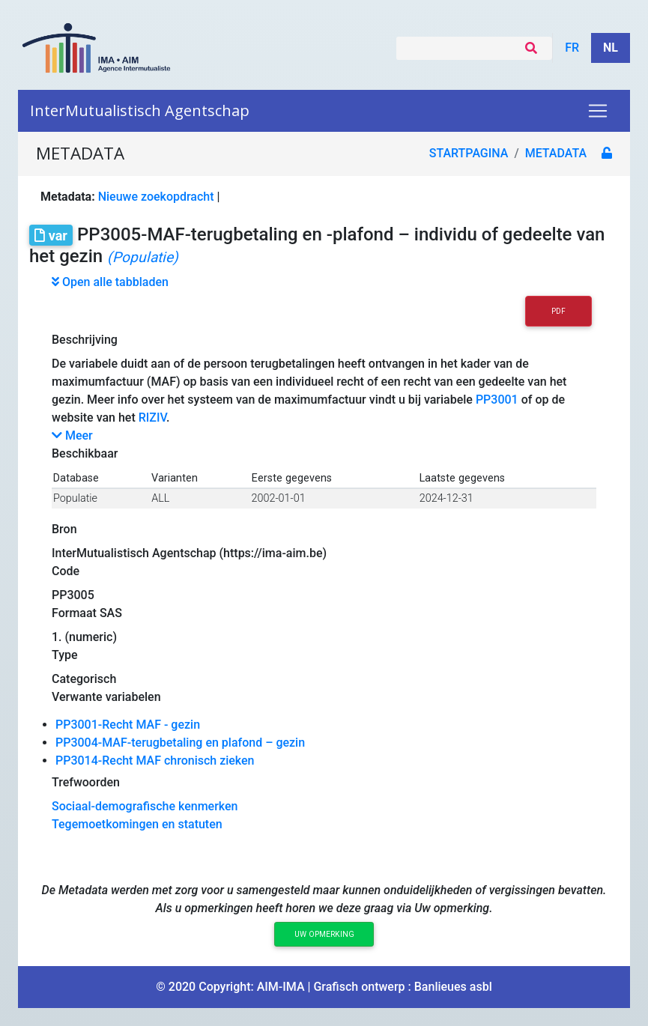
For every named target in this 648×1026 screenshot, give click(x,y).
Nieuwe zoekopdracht (156, 196)
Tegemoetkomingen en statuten (137, 824)
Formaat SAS (87, 613)
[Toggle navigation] (598, 111)
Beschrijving (85, 340)
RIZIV (152, 417)
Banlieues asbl (453, 987)
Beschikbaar (85, 453)
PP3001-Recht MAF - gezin (127, 724)
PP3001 (497, 399)
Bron (64, 529)
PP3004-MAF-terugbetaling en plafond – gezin (180, 742)
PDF (558, 311)
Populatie (75, 498)
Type (65, 655)
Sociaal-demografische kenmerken (145, 806)
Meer (72, 435)
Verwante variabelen (106, 697)
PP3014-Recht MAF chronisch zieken (155, 760)
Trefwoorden (86, 782)
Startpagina (469, 153)
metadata (556, 153)
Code (65, 571)
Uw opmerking (324, 934)
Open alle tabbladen (110, 282)
